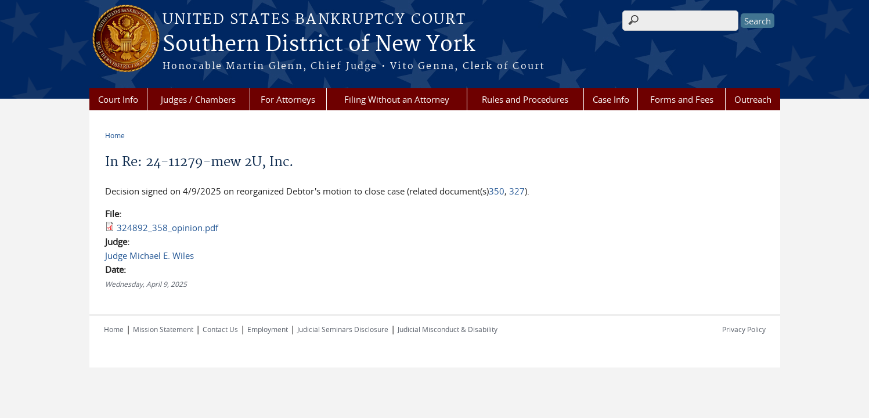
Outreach (752, 99)
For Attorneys (288, 99)
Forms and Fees (681, 99)
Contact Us (220, 329)
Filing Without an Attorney (396, 99)
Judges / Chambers (198, 99)
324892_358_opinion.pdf (167, 227)
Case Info (611, 99)
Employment (267, 329)
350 (496, 191)
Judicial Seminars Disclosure (342, 329)
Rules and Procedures (525, 99)
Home (115, 135)
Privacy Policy (744, 329)
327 (517, 191)
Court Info (118, 99)
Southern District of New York (319, 44)
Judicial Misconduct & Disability (447, 329)
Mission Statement (163, 329)
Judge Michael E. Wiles (149, 255)
